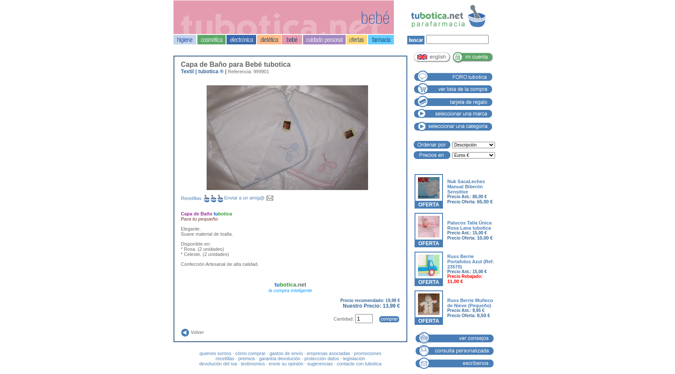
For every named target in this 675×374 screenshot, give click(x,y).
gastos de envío (286, 353)
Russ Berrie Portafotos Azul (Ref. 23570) (470, 261)
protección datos (321, 358)
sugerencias (320, 363)
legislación (354, 358)
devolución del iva (218, 363)
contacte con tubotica (359, 363)
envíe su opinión (286, 363)
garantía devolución (279, 358)
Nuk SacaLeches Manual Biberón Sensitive (466, 186)
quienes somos (215, 353)
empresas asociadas (328, 353)
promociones (367, 353)
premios (246, 358)
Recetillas (202, 198)
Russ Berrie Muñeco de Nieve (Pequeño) (470, 303)
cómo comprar (250, 353)
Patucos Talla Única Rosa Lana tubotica (469, 225)
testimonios (253, 363)
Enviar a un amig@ (249, 197)
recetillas (225, 358)
